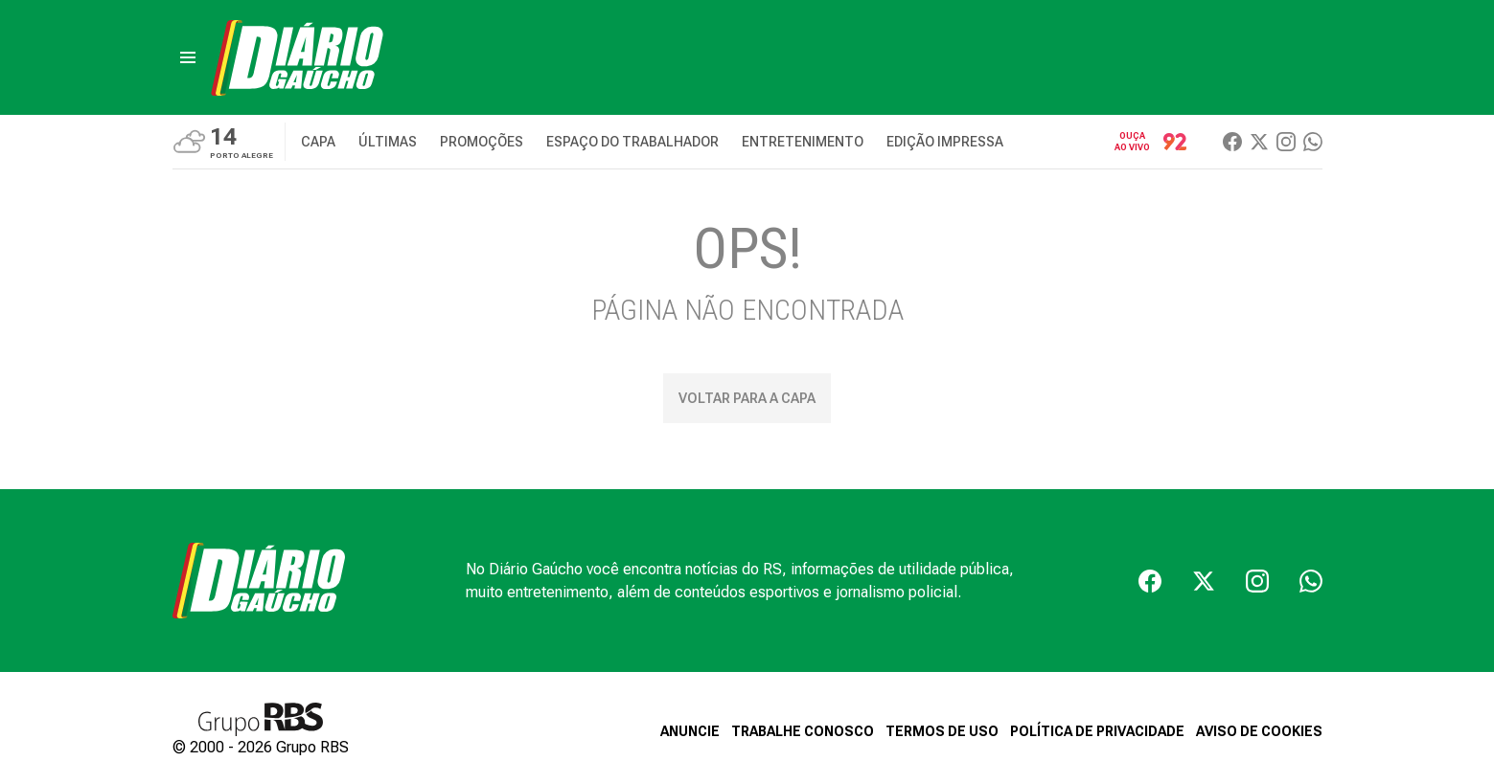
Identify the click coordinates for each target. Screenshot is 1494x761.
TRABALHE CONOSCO (802, 731)
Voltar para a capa (747, 398)
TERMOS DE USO (942, 731)
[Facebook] (1232, 141)
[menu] (187, 57)
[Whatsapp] (1312, 141)
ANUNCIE (690, 731)
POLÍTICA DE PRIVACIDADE (1097, 731)
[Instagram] (1286, 141)
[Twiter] (1259, 141)
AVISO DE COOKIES (1259, 731)
